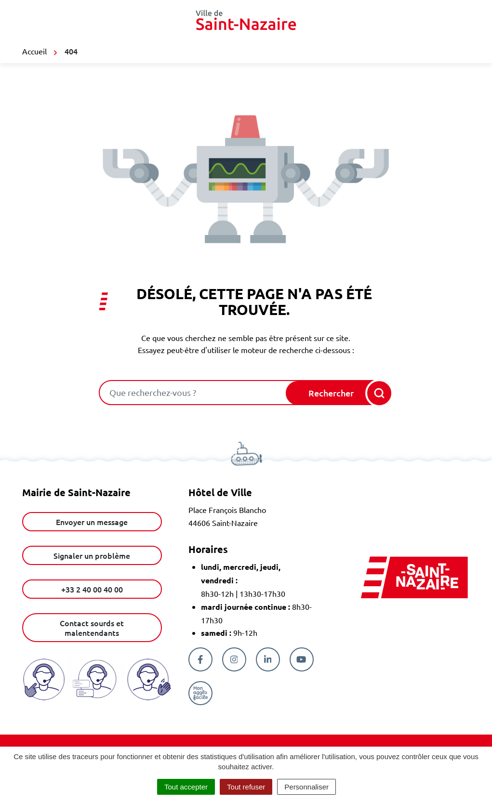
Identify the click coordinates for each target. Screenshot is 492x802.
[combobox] (193, 392)
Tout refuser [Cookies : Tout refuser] (246, 787)
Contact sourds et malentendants (92, 628)
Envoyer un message (92, 521)
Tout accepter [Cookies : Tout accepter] (186, 787)
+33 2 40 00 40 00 (92, 589)
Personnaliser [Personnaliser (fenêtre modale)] (306, 787)
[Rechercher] (339, 393)
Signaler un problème (91, 555)
